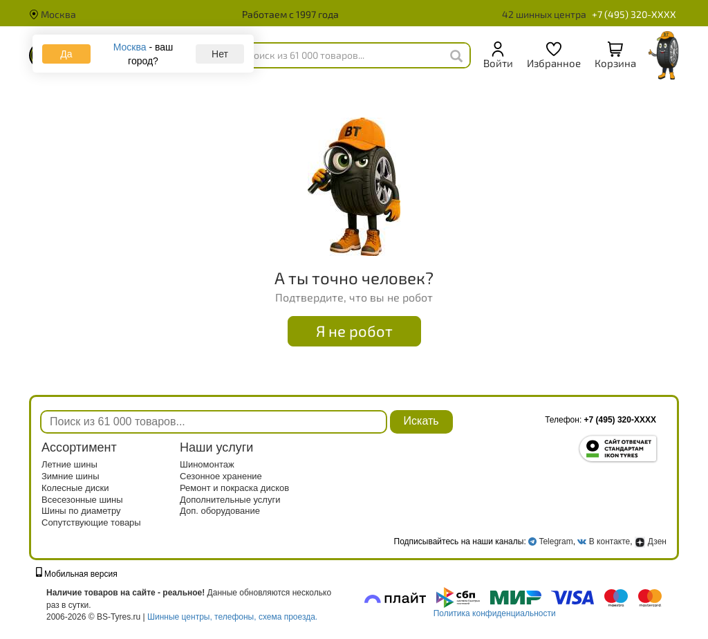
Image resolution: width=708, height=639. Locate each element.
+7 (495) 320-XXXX (634, 14)
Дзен (651, 541)
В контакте (609, 541)
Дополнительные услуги (230, 499)
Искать (421, 421)
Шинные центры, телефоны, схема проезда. (232, 617)
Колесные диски (75, 488)
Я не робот (354, 331)
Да (66, 53)
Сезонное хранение (221, 476)
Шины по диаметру (81, 511)
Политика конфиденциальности (495, 613)
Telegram (555, 541)
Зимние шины (70, 476)
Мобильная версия (77, 574)
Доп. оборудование (220, 511)
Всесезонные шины (82, 499)
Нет (220, 53)
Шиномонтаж (207, 464)
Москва (52, 14)
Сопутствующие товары (91, 522)
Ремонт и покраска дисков (234, 488)
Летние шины (69, 464)
